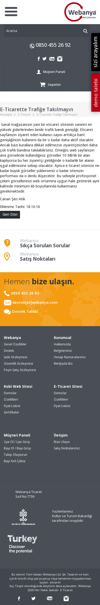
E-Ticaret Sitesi (68, 386)
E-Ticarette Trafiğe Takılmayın (57, 114)
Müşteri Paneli (50, 71)
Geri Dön (10, 214)
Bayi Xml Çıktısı (14, 461)
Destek (9, 350)
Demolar (10, 393)
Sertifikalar (11, 412)
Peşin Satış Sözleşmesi (20, 370)
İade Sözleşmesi (15, 357)
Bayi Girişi (24, 448)
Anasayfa (6, 114)
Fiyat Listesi (12, 406)
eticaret (55, 582)
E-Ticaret (24, 114)
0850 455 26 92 (53, 44)
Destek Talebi (21, 311)
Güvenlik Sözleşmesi (18, 363)
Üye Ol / (10, 442)
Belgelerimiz (63, 350)
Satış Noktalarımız (67, 448)
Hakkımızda (62, 344)
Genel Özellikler (15, 344)
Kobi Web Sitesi (18, 386)
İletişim (61, 435)
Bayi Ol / (10, 448)
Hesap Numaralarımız (70, 357)
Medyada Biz (63, 363)
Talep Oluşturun (15, 454)
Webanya (12, 337)
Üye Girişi (23, 442)
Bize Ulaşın (62, 442)
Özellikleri (11, 399)
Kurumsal (62, 337)
